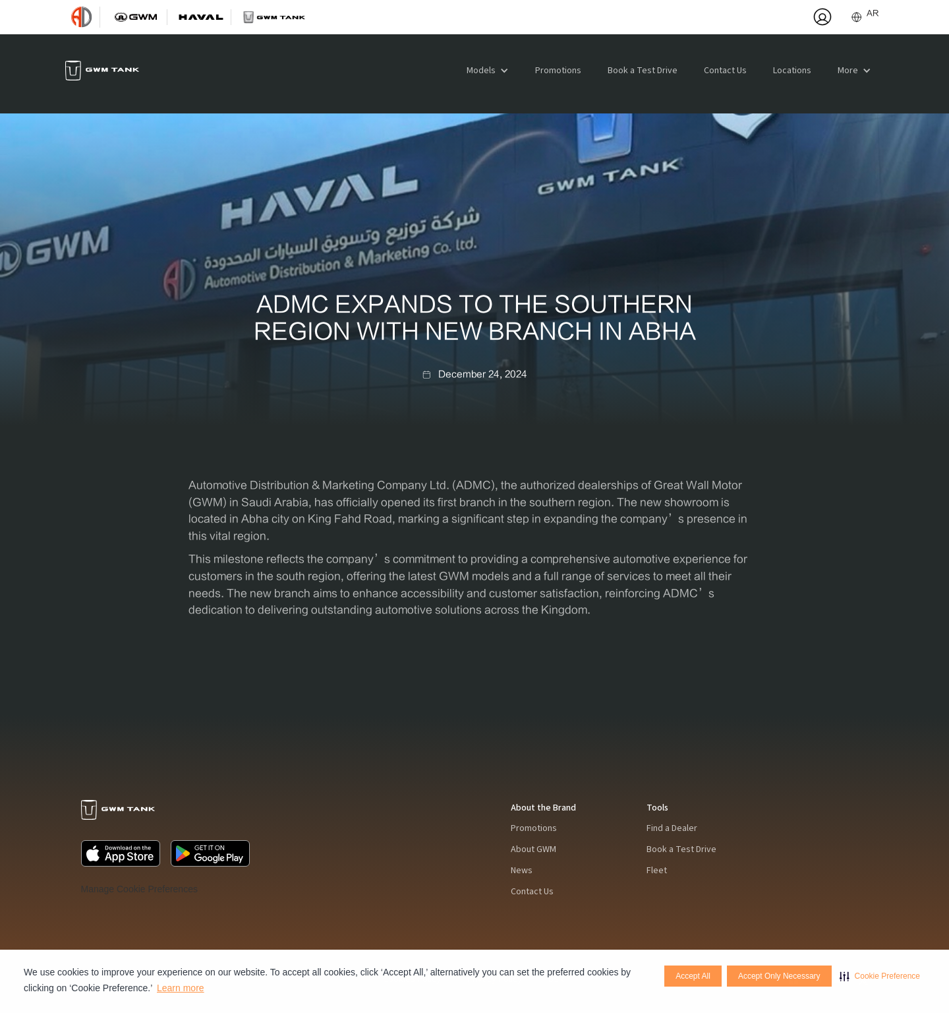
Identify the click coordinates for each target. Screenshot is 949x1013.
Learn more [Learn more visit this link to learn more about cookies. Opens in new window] (180, 988)
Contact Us (725, 70)
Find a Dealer (672, 828)
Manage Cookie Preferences (139, 889)
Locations (792, 70)
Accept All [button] (693, 976)
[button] (880, 976)
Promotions (558, 70)
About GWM (533, 849)
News (521, 870)
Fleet (657, 870)
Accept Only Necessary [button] (779, 976)
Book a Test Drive (642, 70)
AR (872, 13)
